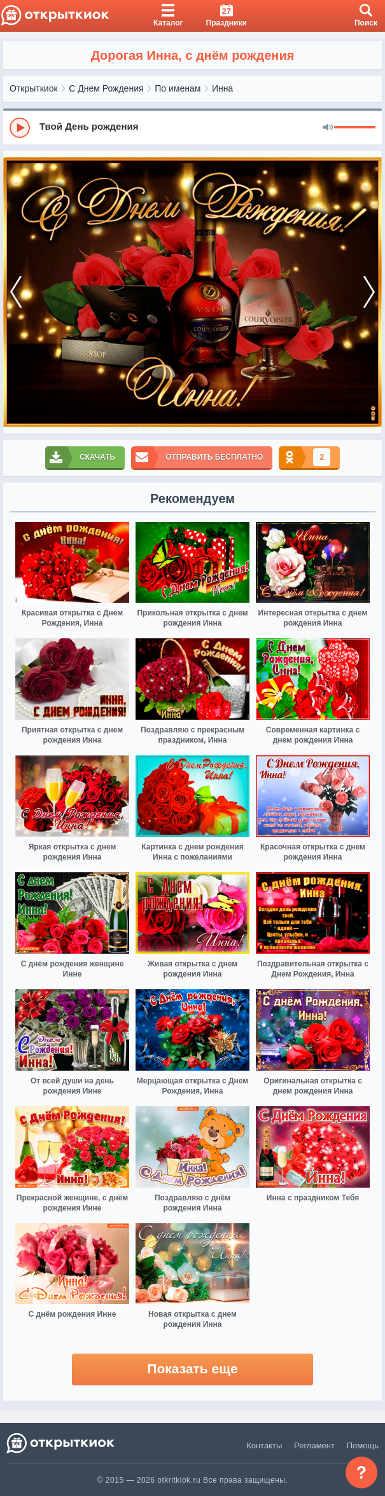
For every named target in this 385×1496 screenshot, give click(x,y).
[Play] (20, 128)
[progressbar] (354, 127)
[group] (192, 127)
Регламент (314, 1445)
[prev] (15, 292)
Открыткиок (34, 88)
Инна (222, 88)
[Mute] (327, 127)
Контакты (264, 1445)
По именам (177, 88)
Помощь (363, 1445)
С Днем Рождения (106, 88)
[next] (369, 292)
